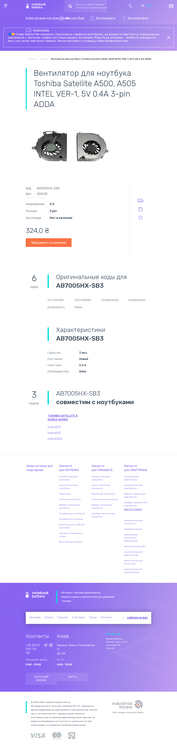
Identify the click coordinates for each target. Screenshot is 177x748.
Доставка (35, 617)
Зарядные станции (133, 529)
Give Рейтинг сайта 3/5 (113, 634)
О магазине (78, 617)
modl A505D (55, 438)
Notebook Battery (37, 594)
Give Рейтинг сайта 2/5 (110, 634)
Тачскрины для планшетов (104, 499)
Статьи (93, 617)
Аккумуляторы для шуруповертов (133, 570)
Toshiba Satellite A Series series (63, 417)
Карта (72, 676)
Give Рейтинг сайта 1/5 (107, 634)
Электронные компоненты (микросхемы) (131, 537)
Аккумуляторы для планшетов (100, 478)
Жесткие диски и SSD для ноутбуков (72, 526)
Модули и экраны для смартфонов (134, 495)
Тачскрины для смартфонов (131, 478)
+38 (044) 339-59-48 (33, 649)
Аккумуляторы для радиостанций (133, 553)
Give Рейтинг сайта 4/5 (116, 634)
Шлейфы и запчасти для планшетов (103, 515)
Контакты (106, 617)
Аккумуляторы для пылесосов (133, 522)
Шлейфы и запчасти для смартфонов (135, 504)
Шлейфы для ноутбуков (71, 519)
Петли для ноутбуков (70, 499)
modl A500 (54, 427)
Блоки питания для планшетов (100, 487)
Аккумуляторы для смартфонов (133, 487)
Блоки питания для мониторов (133, 562)
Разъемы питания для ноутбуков (69, 506)
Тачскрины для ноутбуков (72, 513)
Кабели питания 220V (135, 546)
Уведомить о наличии (48, 243)
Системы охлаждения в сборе (70, 535)
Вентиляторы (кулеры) (70, 542)
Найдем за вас (137, 617)
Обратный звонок (41, 678)
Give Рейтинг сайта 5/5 (119, 634)
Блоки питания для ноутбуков (68, 487)
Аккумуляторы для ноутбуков (68, 478)
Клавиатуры (65, 494)
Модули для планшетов (103, 494)
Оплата (49, 617)
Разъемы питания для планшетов (101, 506)
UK (143, 5)
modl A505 (54, 433)
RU (149, 5)
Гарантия (62, 617)
